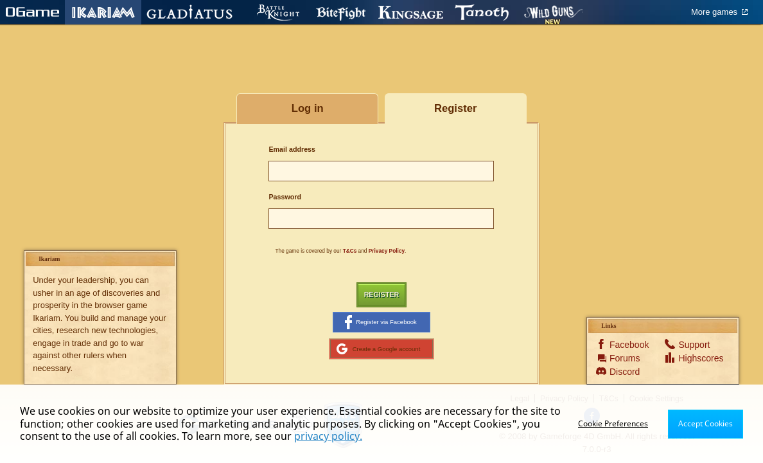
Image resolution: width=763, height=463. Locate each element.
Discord (625, 372)
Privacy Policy (387, 251)
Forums (625, 358)
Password (284, 197)
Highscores (695, 358)
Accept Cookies (705, 423)
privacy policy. (328, 436)
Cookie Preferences (613, 423)
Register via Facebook (381, 322)
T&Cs (350, 251)
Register (381, 294)
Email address (291, 149)
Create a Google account (379, 348)
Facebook (626, 345)
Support (694, 345)
